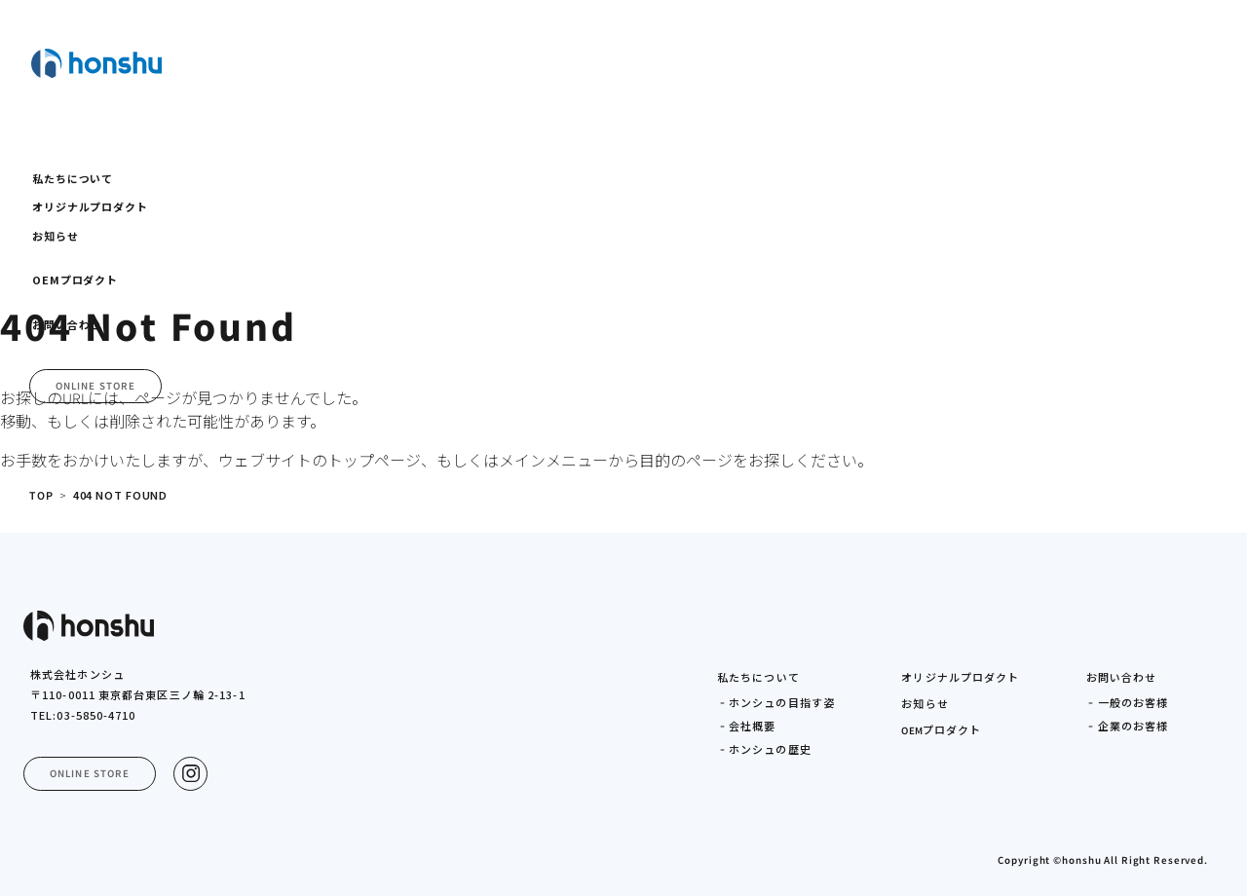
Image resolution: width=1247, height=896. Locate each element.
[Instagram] (190, 774)
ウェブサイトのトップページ (319, 460)
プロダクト (941, 730)
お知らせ (924, 704)
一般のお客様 (1133, 703)
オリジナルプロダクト (960, 678)
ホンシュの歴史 (770, 750)
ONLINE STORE (95, 386)
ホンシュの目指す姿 (782, 703)
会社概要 (752, 726)
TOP (42, 496)
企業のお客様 (1133, 726)
